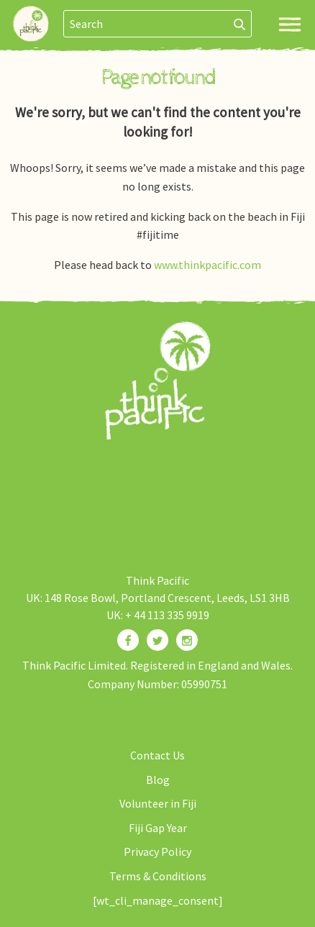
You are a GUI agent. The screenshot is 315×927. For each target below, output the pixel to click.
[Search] (240, 23)
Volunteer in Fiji (157, 803)
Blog (158, 779)
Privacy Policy (157, 851)
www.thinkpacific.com (207, 264)
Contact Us (157, 755)
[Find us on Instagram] (187, 640)
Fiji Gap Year (158, 828)
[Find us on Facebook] (128, 640)
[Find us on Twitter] (157, 640)
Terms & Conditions (157, 876)
